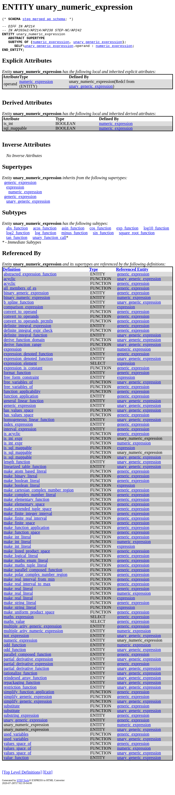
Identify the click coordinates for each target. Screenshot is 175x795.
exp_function (127, 234)
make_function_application (26, 534)
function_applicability (22, 397)
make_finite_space (19, 529)
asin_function (73, 234)
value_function (16, 764)
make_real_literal (18, 595)
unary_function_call (49, 244)
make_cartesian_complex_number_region (39, 496)
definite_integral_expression (27, 332)
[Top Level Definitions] (22, 778)
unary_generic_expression (97, 46)
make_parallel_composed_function (33, 576)
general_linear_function (24, 407)
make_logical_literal (21, 562)
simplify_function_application (29, 698)
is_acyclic (12, 440)
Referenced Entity (132, 275)
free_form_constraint (21, 383)
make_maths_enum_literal (26, 566)
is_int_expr (13, 444)
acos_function (45, 234)
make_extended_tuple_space (28, 515)
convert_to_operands (21, 322)
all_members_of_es (20, 294)
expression (15, 193)
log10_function (156, 234)
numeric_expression (51, 46)
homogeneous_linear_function (29, 426)
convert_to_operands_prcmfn (28, 327)
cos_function (100, 234)
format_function (17, 379)
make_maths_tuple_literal (25, 571)
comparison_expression (23, 313)
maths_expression (19, 623)
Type (93, 275)
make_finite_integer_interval (28, 519)
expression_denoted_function (28, 360)
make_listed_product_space (27, 557)
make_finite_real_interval (25, 524)
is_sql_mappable (18, 454)
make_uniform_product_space (29, 618)
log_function (45, 239)
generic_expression (20, 188)
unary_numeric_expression (40, 37)
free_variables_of (18, 388)
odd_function (15, 651)
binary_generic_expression (26, 299)
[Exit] (47, 778)
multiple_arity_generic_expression (33, 632)
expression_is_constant (23, 374)
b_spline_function (19, 308)
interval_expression (20, 435)
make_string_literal (20, 609)
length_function (17, 468)
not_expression (16, 642)
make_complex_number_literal (30, 501)
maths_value (14, 627)
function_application (21, 402)
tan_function (16, 244)
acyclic (9, 285)
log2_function (18, 239)
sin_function (103, 239)
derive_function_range (22, 350)
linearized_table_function (25, 473)
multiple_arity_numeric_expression (33, 637)
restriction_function (20, 693)
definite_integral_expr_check (28, 336)
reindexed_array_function (25, 684)
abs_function (17, 234)
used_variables (16, 740)
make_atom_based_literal (25, 477)
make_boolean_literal (22, 487)
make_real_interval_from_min (29, 585)
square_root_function (137, 239)
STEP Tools (23, 786)
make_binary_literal (20, 482)
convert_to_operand (20, 318)
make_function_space (22, 538)
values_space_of (17, 750)
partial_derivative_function (26, 674)
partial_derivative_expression (28, 665)
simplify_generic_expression (28, 703)
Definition (11, 275)
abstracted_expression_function (30, 280)
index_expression (18, 430)
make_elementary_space (24, 510)
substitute (12, 712)
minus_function (75, 239)
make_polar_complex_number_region (35, 581)
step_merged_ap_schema (43, 19)
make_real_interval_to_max (27, 590)
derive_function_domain (24, 346)
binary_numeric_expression (27, 304)
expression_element (20, 369)
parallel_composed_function (27, 660)
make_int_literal (17, 543)
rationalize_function (20, 679)
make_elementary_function (26, 505)
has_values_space (18, 416)
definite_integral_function (25, 341)
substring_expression (21, 721)
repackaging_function (22, 688)
